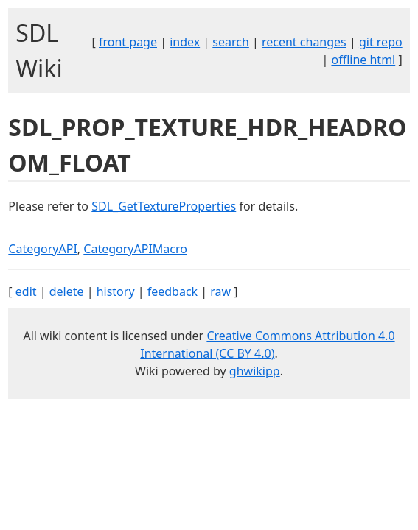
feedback (172, 291)
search (230, 42)
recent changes (304, 42)
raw (220, 291)
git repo (381, 42)
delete (66, 291)
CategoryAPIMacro (135, 249)
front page (128, 42)
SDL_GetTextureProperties (163, 206)
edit (26, 291)
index (185, 42)
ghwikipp (254, 371)
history (116, 291)
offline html (363, 60)
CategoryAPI (42, 249)
